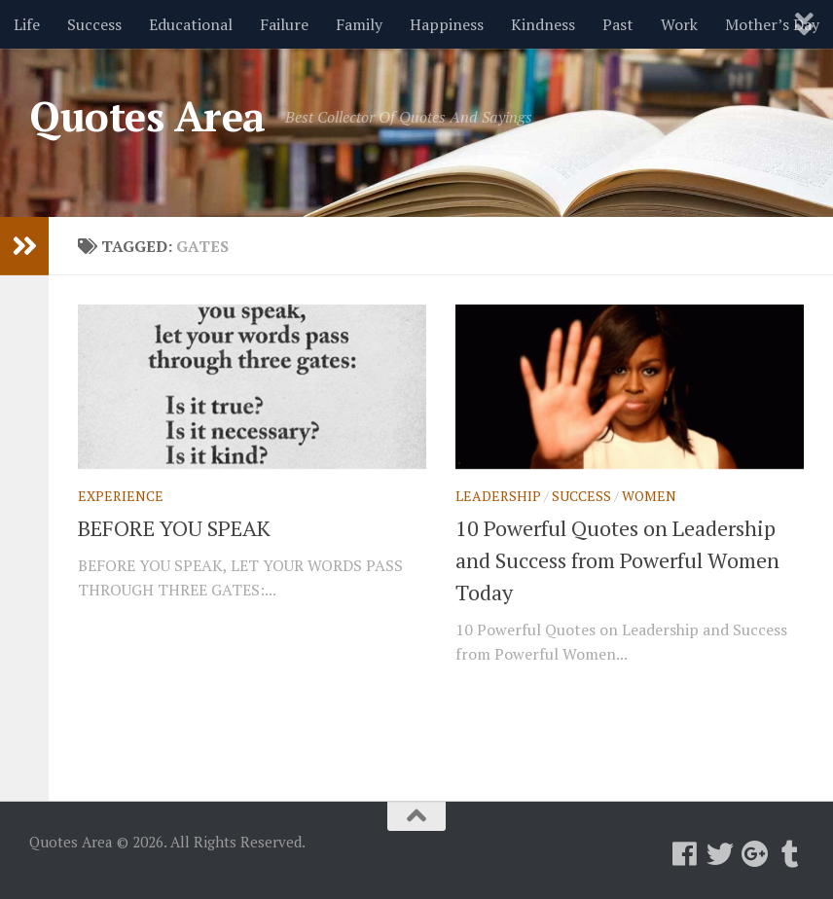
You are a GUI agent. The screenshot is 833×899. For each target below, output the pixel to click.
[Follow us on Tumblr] (790, 854)
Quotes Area (147, 116)
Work (679, 24)
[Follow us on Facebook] (685, 854)
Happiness (447, 24)
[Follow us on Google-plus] (755, 854)
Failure (284, 24)
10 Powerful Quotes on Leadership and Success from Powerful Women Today (617, 560)
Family (359, 24)
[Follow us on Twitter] (720, 854)
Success (94, 24)
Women (649, 495)
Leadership (498, 495)
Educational (191, 24)
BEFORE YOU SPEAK (174, 528)
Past (618, 24)
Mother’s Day (772, 24)
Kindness (543, 24)
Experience (120, 495)
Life (27, 24)
